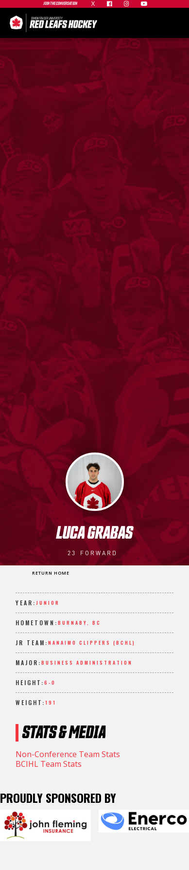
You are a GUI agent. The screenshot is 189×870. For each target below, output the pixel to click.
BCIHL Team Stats (49, 764)
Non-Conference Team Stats (68, 754)
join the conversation (60, 3)
